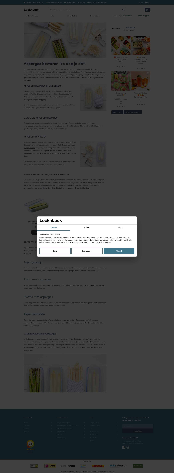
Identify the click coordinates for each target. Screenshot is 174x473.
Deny (55, 251)
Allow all (119, 251)
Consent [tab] (54, 227)
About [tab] (120, 227)
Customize (87, 251)
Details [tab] (87, 227)
